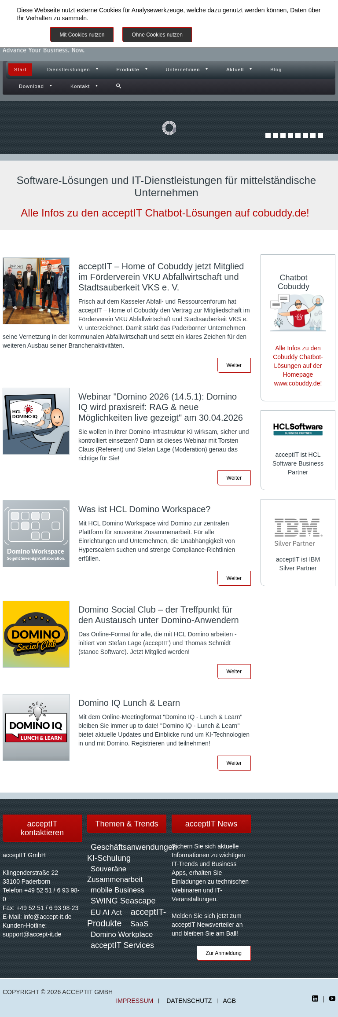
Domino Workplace (122, 934)
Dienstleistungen (68, 69)
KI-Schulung (109, 858)
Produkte (128, 69)
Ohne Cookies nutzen (157, 35)
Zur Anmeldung (224, 953)
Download (31, 86)
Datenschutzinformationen (126, 18)
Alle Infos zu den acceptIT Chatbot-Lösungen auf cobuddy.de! (165, 213)
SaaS (139, 924)
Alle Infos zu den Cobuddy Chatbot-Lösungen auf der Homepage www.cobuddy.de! (298, 366)
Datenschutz (189, 1001)
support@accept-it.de (32, 934)
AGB (229, 1001)
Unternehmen (183, 69)
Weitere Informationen (232, 34)
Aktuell (235, 69)
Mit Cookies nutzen (81, 35)
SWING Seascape (123, 900)
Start (20, 69)
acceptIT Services (122, 945)
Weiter (234, 365)
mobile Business (117, 890)
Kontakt (80, 86)
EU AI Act (106, 912)
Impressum (134, 1001)
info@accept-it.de (47, 916)
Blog (276, 69)
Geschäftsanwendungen (134, 847)
